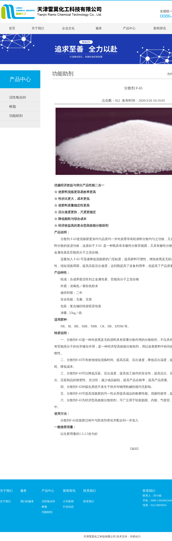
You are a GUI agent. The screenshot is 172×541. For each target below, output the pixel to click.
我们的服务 (27, 501)
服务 (99, 28)
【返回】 (134, 448)
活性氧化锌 (48, 501)
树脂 (44, 506)
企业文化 (68, 28)
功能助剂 (47, 512)
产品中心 (129, 28)
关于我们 (38, 28)
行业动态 (68, 506)
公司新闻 (68, 501)
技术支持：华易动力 (128, 536)
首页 (12, 28)
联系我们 (88, 501)
